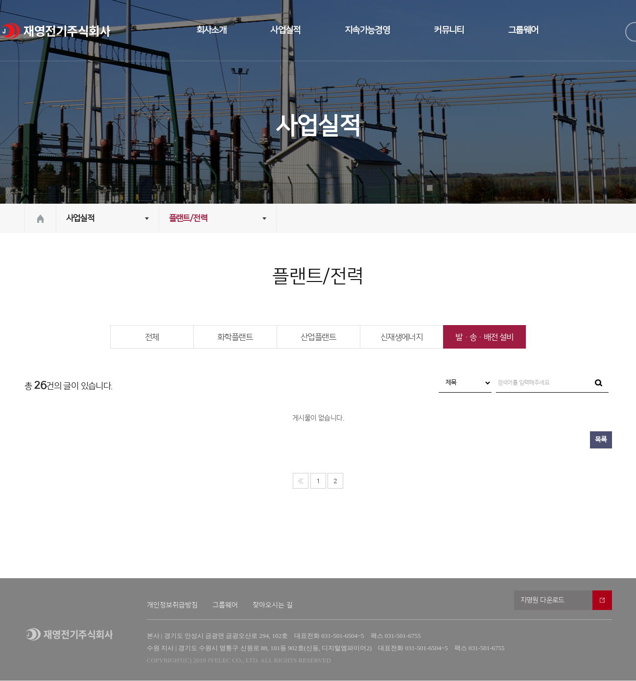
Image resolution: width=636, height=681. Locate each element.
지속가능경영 (367, 30)
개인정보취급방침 (172, 605)
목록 (601, 440)
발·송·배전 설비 (484, 337)
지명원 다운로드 (542, 600)
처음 (300, 481)
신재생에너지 (401, 337)
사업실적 (285, 30)
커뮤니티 (449, 30)
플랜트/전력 (188, 218)
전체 (152, 337)
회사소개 (211, 30)
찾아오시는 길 (273, 605)
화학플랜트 (235, 337)
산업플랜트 (318, 337)
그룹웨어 (523, 30)
